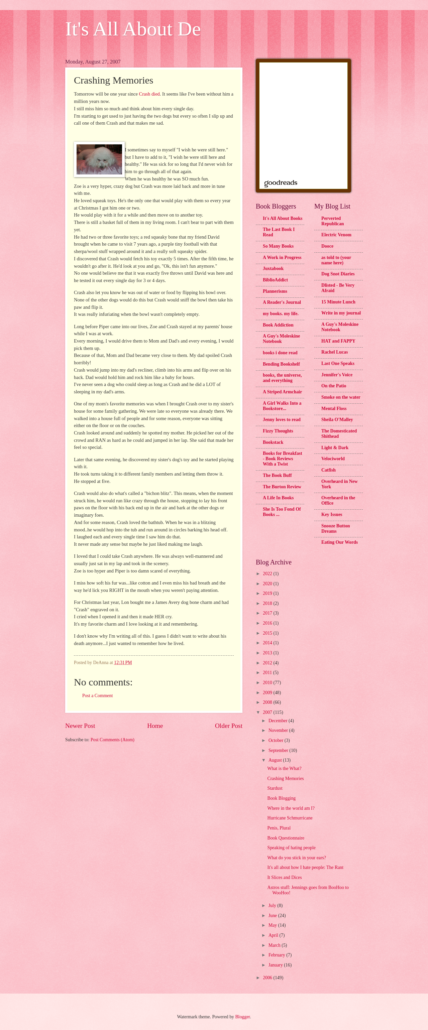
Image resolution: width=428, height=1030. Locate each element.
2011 (268, 672)
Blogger (242, 1016)
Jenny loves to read (282, 419)
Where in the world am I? (290, 808)
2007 (268, 712)
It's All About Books (282, 218)
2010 (268, 682)
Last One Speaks (337, 363)
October (277, 740)
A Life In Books (278, 497)
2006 (268, 977)
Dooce (327, 246)
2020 (268, 583)
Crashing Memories (285, 778)
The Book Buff (277, 475)
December (279, 720)
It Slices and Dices (284, 877)
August (276, 760)
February (277, 954)
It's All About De (133, 29)
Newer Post (80, 725)
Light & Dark (334, 447)
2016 (268, 623)
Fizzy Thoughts (278, 430)
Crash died (149, 94)
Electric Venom (336, 234)
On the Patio (333, 385)
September (279, 750)
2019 (268, 593)
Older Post (228, 725)
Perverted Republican (332, 221)
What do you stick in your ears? (296, 857)
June (273, 915)
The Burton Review (282, 486)
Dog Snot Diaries (338, 273)
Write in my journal (341, 312)
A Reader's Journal (282, 302)
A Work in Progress (282, 257)
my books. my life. (281, 313)
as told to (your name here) (336, 260)
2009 (268, 692)
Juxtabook (273, 268)
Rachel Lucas (334, 352)
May (273, 925)
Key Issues (331, 514)
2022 (268, 573)
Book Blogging (281, 798)
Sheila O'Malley (337, 419)
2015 (268, 633)
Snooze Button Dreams (335, 528)
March (275, 945)
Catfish (328, 470)
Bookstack (273, 442)
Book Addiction (278, 325)
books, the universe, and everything (282, 378)
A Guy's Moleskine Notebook (281, 339)
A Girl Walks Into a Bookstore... (282, 406)
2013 (268, 652)
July (273, 905)
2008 (268, 702)
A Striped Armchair (282, 391)
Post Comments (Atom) (112, 739)
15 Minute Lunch (338, 301)
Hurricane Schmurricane (289, 817)
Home (155, 725)
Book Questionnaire (285, 838)
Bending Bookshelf (281, 364)
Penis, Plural (279, 827)
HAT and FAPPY (338, 341)
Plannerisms (275, 291)
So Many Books (278, 246)
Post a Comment (97, 695)
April (274, 935)
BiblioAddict (275, 279)
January (276, 965)
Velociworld (333, 458)
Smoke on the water (340, 397)
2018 (268, 603)
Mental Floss (334, 408)
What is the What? (284, 768)
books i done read (280, 352)
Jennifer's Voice (336, 374)
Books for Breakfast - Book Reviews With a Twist (282, 459)
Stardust (274, 788)
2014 (268, 642)
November (279, 730)
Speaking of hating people (291, 847)
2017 (268, 613)
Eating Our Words (339, 542)
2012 (268, 662)
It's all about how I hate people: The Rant (305, 867)
